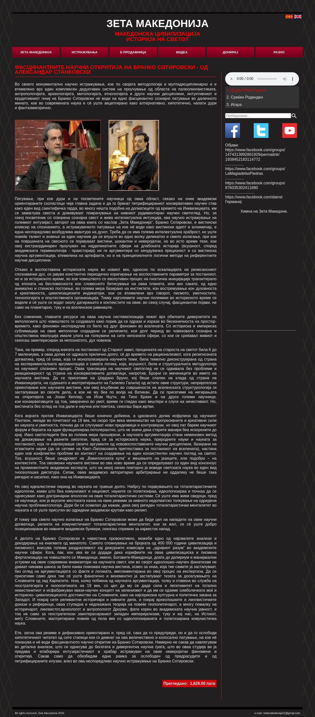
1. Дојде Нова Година (245, 90)
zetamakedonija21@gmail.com (281, 713)
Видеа (182, 52)
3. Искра (234, 104)
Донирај (230, 52)
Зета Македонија (36, 52)
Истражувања (84, 52)
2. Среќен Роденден (244, 97)
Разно (278, 52)
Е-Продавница (133, 52)
